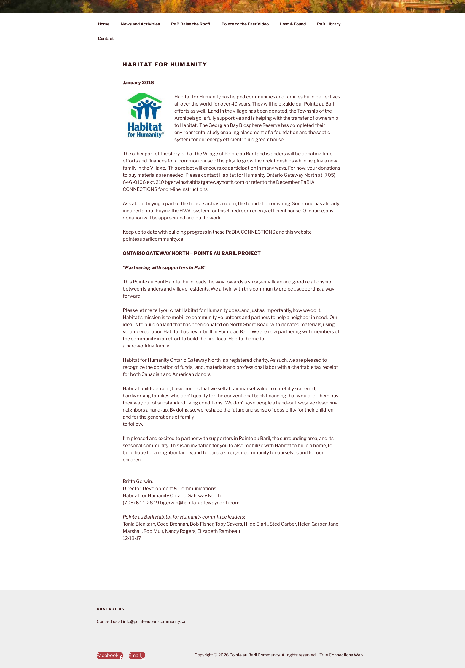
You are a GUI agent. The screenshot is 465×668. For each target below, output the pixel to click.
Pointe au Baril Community (255, 654)
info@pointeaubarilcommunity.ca (154, 621)
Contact (106, 38)
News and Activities (140, 23)
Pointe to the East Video (245, 23)
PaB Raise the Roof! (190, 23)
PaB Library (329, 23)
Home (103, 23)
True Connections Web (341, 654)
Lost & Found (293, 23)
